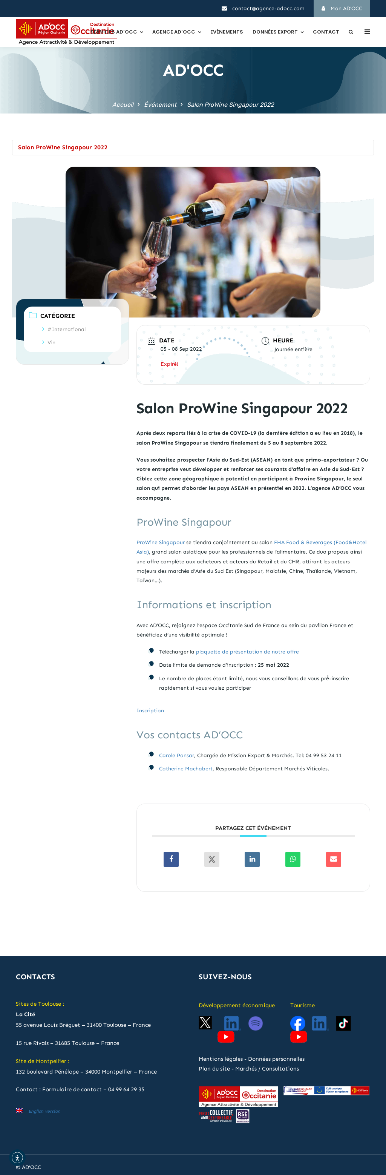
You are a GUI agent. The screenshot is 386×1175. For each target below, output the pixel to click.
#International (64, 329)
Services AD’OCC (113, 31)
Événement (160, 104)
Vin (48, 342)
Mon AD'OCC (342, 8)
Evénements (226, 31)
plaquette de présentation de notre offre (247, 652)
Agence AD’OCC (173, 31)
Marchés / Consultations (267, 1068)
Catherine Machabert (186, 768)
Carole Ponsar (176, 755)
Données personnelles (276, 1058)
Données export (275, 31)
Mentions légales (221, 1058)
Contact (326, 31)
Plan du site (214, 1068)
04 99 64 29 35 (126, 1089)
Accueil (122, 104)
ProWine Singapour (160, 542)
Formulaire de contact (72, 1089)
